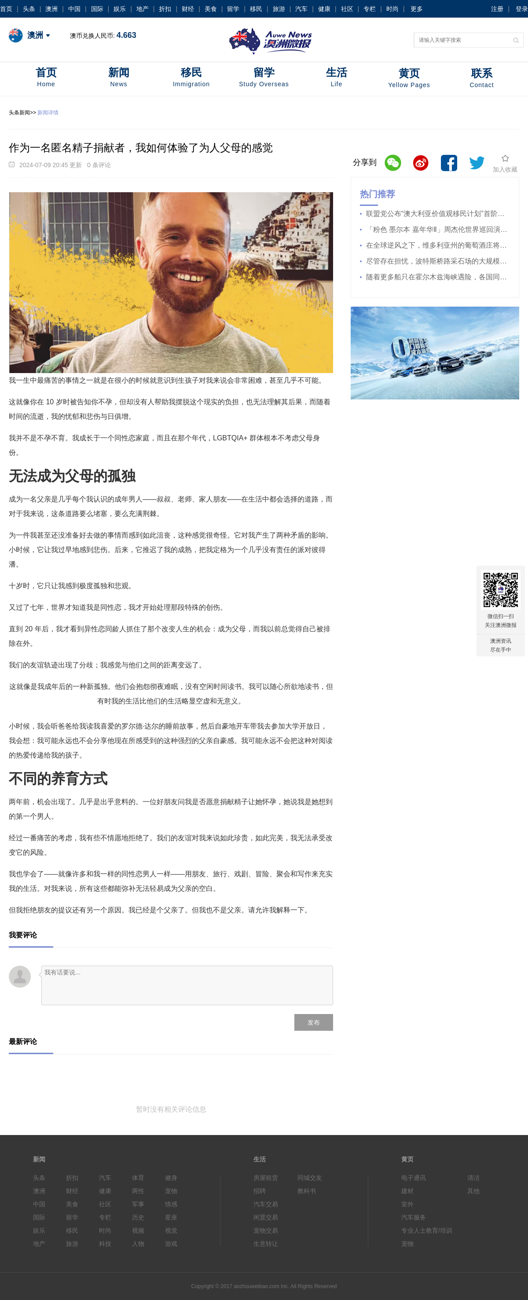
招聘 (259, 1190)
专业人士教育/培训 (426, 1230)
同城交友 (309, 1177)
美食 (211, 8)
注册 (497, 8)
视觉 (171, 1230)
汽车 (301, 8)
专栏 (369, 8)
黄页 (409, 79)
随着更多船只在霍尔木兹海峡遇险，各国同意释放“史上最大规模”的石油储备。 (435, 277)
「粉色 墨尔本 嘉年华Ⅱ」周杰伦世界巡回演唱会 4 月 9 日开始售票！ (435, 229)
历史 (138, 1217)
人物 (138, 1243)
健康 (324, 8)
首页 (6, 8)
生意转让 (265, 1243)
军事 (138, 1204)
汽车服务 (413, 1217)
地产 (142, 8)
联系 (481, 79)
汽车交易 (265, 1204)
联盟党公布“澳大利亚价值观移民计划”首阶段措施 (435, 213)
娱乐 (120, 8)
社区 (347, 8)
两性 (138, 1190)
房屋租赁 (265, 1177)
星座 (171, 1217)
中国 (74, 8)
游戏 (171, 1243)
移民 (256, 8)
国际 (97, 8)
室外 (407, 1204)
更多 (417, 8)
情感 (171, 1204)
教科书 (306, 1190)
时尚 (392, 8)
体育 (138, 1177)
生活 (336, 78)
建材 (407, 1190)
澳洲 (51, 8)
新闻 (118, 78)
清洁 (473, 1177)
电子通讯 (413, 1177)
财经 (188, 8)
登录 (522, 8)
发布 (314, 1022)
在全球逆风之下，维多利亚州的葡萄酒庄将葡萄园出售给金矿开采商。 (435, 245)
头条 (29, 8)
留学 (233, 8)
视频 (138, 1230)
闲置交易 (265, 1217)
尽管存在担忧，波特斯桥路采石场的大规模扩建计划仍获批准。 (435, 261)
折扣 (165, 8)
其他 (473, 1190)
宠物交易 (265, 1230)
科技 (105, 1243)
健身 (171, 1177)
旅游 (279, 8)
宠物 (171, 1190)
